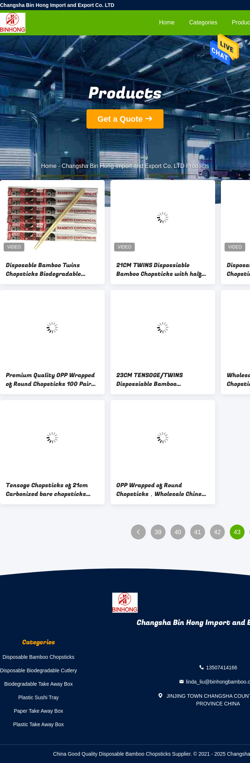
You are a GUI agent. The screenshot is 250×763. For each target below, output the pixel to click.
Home (167, 22)
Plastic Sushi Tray (38, 697)
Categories (203, 22)
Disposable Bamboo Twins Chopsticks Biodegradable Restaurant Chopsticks (43, 269)
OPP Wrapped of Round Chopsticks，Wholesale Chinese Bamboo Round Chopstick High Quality (162, 489)
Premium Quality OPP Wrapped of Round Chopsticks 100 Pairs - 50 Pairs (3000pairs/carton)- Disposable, (52, 379)
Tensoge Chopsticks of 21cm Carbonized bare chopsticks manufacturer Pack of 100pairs (52, 489)
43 (237, 532)
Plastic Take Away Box (38, 724)
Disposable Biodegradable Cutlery (38, 670)
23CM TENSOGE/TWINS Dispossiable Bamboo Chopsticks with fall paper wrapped (154, 379)
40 (177, 532)
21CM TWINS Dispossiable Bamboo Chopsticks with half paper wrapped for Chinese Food (162, 269)
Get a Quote (120, 119)
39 (157, 532)
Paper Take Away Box (38, 711)
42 (217, 532)
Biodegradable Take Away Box (38, 684)
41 (197, 532)
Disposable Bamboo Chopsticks (38, 657)
